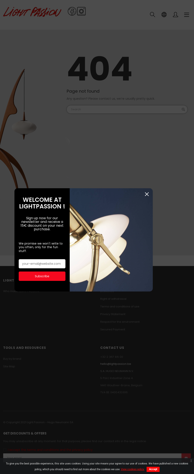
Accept (153, 469)
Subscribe (46, 268)
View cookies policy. (132, 469)
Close (176, 194)
